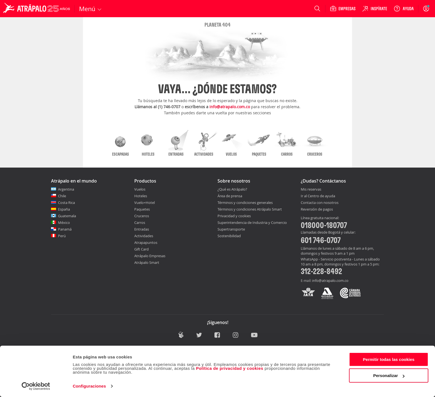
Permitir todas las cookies (388, 359)
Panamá (65, 229)
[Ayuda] (404, 8)
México (64, 222)
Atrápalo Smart (146, 262)
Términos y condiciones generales (245, 202)
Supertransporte (231, 229)
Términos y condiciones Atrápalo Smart (250, 209)
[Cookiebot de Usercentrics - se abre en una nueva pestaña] (36, 386)
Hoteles (140, 195)
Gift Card (141, 249)
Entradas (141, 229)
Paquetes (142, 209)
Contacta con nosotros (319, 203)
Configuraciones (89, 386)
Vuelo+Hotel (144, 202)
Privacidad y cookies (234, 215)
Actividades (143, 235)
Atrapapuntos (145, 242)
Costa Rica (66, 202)
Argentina (66, 189)
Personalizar (388, 375)
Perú (62, 235)
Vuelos (139, 189)
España (64, 209)
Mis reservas (311, 189)
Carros (139, 222)
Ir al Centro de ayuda (318, 196)
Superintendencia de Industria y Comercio (252, 222)
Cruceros (141, 215)
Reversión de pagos (317, 209)
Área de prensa (230, 195)
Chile (62, 195)
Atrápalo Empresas (149, 255)
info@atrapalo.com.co (229, 106)
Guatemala (67, 215)
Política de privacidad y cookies (229, 368)
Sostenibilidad (229, 235)
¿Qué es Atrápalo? (232, 189)
